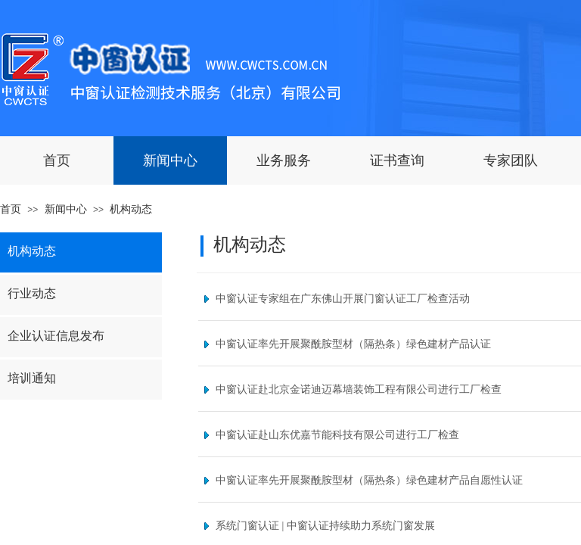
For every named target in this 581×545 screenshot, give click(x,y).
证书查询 (397, 160)
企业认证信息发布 (56, 335)
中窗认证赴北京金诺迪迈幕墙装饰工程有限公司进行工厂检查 (359, 389)
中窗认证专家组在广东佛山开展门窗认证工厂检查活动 (343, 298)
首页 (56, 160)
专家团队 (510, 160)
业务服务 (283, 160)
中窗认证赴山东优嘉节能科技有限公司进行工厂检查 (337, 435)
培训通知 (32, 378)
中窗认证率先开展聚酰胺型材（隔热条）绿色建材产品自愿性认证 (369, 480)
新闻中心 (170, 160)
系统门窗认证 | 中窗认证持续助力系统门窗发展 (325, 525)
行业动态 (32, 293)
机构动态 (131, 209)
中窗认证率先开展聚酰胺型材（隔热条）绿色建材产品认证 (353, 344)
